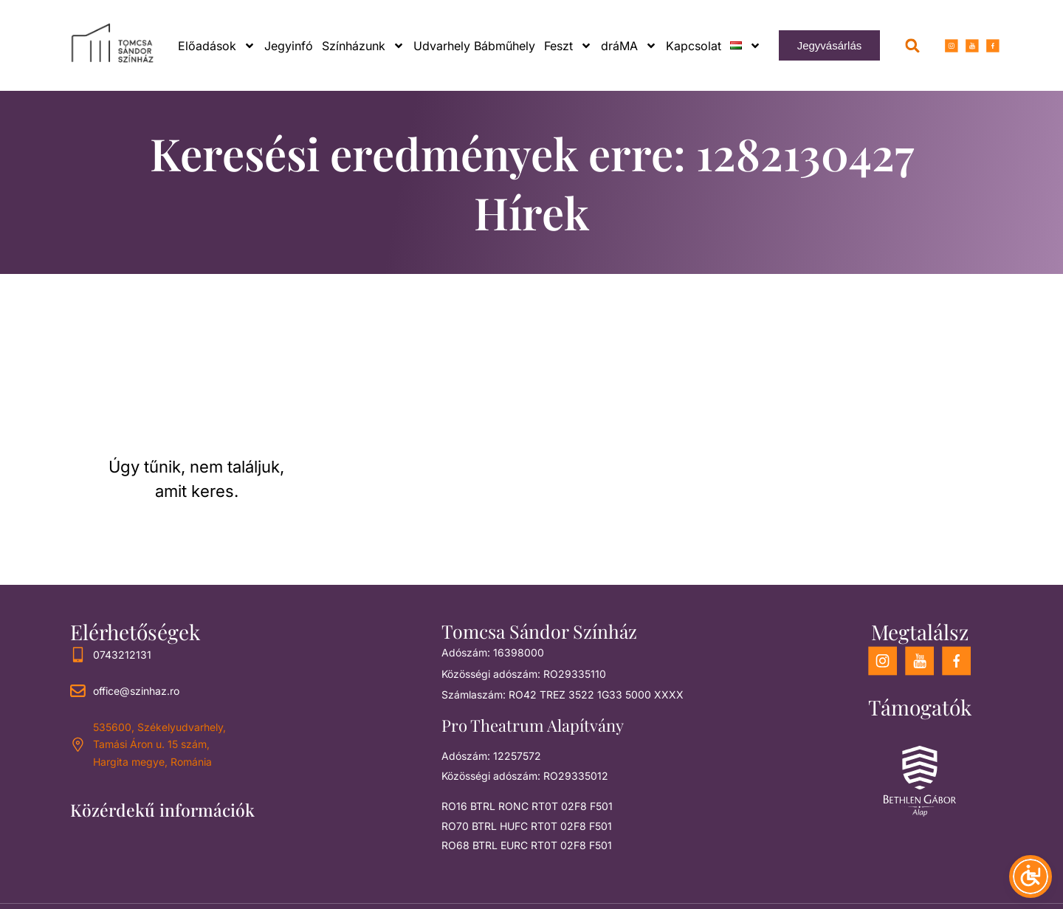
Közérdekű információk (162, 809)
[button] (913, 45)
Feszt (568, 45)
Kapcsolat (693, 45)
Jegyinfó (288, 45)
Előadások (216, 45)
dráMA (629, 45)
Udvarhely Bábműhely (474, 45)
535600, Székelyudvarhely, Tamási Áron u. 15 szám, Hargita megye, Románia (159, 745)
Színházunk (363, 45)
